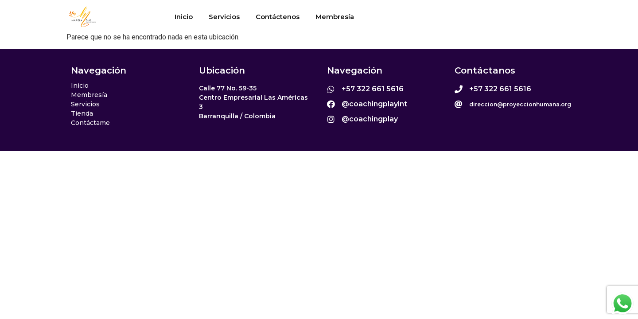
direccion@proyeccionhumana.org (520, 104)
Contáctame (90, 123)
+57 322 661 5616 (373, 89)
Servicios (224, 16)
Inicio (184, 16)
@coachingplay (370, 119)
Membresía (334, 16)
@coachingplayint (374, 104)
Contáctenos (278, 16)
